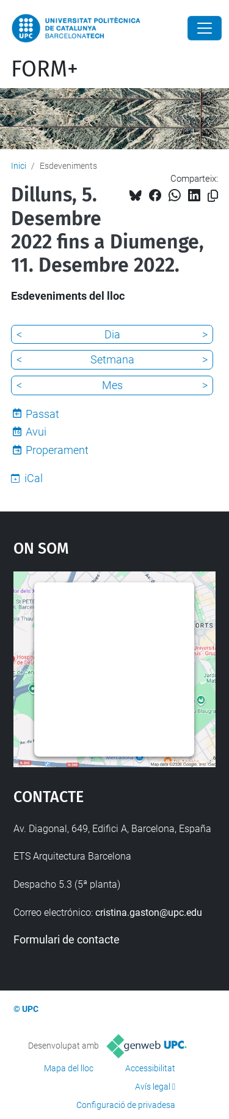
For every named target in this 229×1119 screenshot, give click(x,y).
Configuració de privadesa (125, 1105)
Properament (57, 450)
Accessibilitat (150, 1068)
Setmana (112, 359)
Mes (112, 385)
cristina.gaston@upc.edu (148, 912)
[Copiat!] (213, 196)
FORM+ (44, 69)
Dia (112, 334)
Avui (36, 431)
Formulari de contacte (66, 939)
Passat (42, 413)
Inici (18, 166)
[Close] (204, 28)
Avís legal (152, 1086)
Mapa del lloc (68, 1068)
